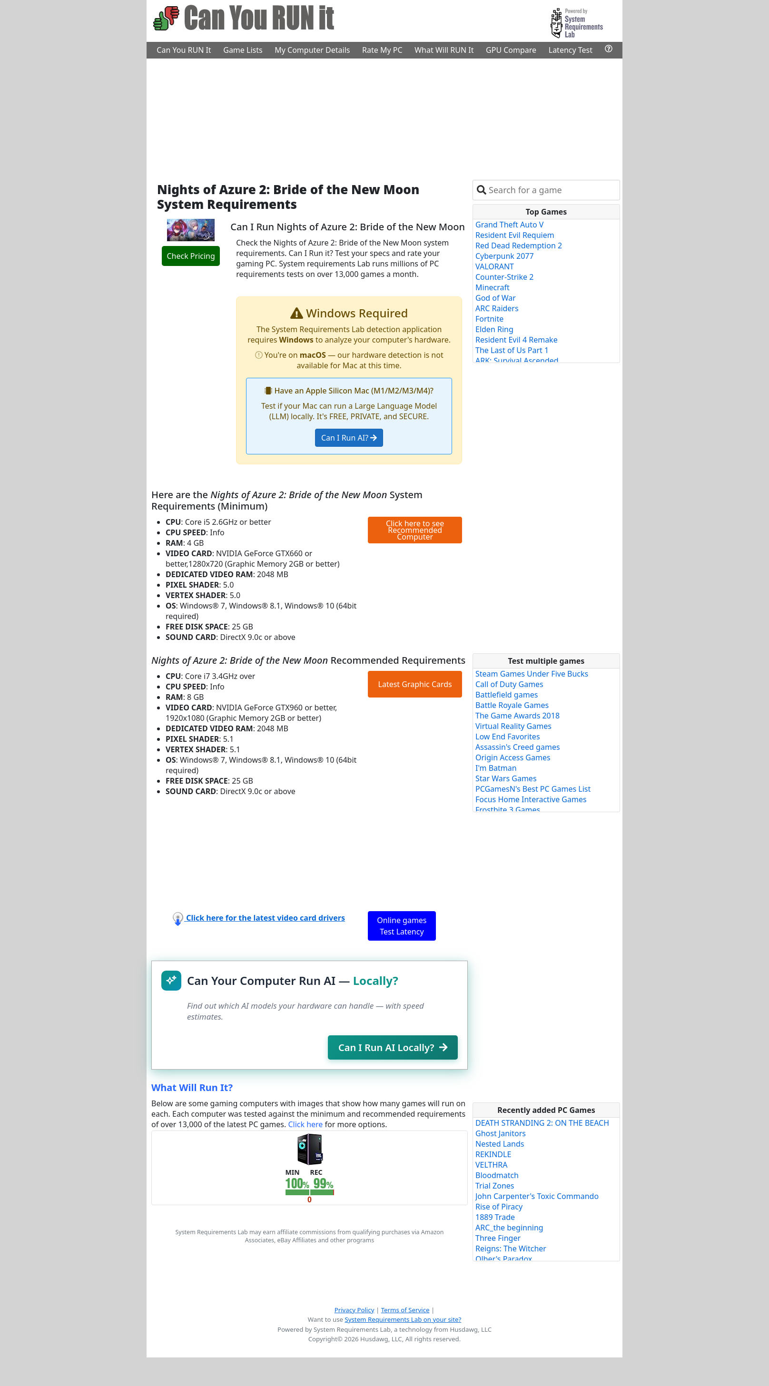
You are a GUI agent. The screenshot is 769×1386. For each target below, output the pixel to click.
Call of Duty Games (509, 684)
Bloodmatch (497, 1175)
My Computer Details (312, 50)
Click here (305, 1124)
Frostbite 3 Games (507, 810)
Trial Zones (494, 1185)
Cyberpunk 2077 (504, 256)
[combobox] (552, 190)
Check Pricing (191, 256)
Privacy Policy (355, 1310)
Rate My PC (382, 50)
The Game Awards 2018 (517, 715)
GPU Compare (511, 50)
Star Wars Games (506, 778)
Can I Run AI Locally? (392, 1047)
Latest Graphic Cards (415, 684)
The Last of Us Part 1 (512, 350)
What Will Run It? (192, 1087)
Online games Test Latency (401, 926)
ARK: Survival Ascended (517, 360)
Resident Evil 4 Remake (516, 339)
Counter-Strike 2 (504, 277)
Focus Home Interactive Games (531, 799)
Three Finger (498, 1238)
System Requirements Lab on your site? (403, 1319)
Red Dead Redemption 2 (518, 245)
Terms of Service (405, 1310)
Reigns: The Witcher (510, 1248)
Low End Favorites (507, 736)
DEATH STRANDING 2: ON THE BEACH (542, 1123)
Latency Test (570, 50)
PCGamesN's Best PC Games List (533, 789)
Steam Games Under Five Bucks (531, 673)
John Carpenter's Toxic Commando (537, 1196)
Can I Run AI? (349, 438)
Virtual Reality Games (513, 726)
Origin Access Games (513, 757)
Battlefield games (506, 694)
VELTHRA (491, 1165)
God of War (495, 298)
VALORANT (494, 266)
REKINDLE (493, 1154)
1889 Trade (495, 1217)
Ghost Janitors (500, 1133)
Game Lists (242, 50)
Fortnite (489, 319)
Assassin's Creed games (517, 747)
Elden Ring (494, 329)
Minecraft (492, 287)
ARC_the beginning (509, 1227)
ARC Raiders (497, 308)
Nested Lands (499, 1144)
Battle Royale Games (512, 705)
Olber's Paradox (503, 1259)
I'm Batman (496, 768)
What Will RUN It (443, 50)
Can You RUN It (184, 50)
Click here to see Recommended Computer (415, 530)
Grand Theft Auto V (509, 224)
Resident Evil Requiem (514, 235)
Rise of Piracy (499, 1206)
